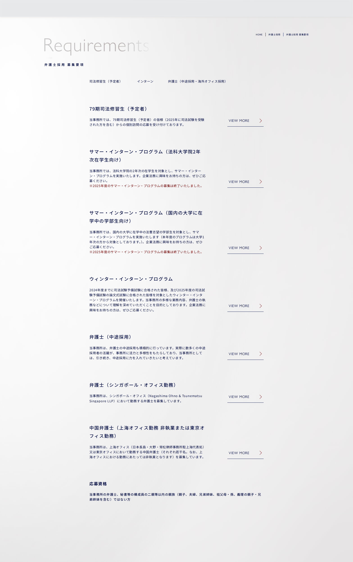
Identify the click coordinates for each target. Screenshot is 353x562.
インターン (145, 81)
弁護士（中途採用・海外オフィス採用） (198, 81)
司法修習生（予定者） (106, 81)
